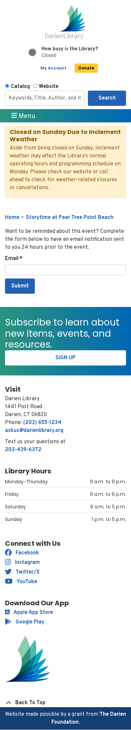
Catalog (20, 86)
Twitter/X (22, 572)
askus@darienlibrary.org (34, 430)
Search (107, 98)
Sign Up (65, 358)
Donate (86, 68)
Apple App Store (29, 612)
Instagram (22, 562)
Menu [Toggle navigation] (23, 116)
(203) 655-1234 (42, 422)
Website (48, 86)
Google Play (24, 622)
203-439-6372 (23, 450)
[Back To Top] (65, 703)
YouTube (21, 582)
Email (12, 258)
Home (12, 217)
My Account (53, 68)
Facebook (22, 553)
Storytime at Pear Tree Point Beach (69, 217)
